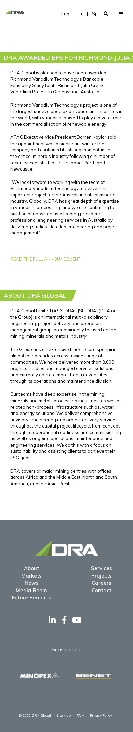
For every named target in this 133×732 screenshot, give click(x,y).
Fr (81, 13)
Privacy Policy (101, 715)
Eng (65, 13)
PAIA (80, 715)
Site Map (63, 715)
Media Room (31, 590)
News (32, 583)
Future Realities (31, 597)
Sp (95, 13)
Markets (31, 575)
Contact (101, 590)
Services (101, 568)
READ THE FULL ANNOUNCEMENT (45, 259)
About (31, 568)
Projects (101, 575)
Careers (101, 583)
